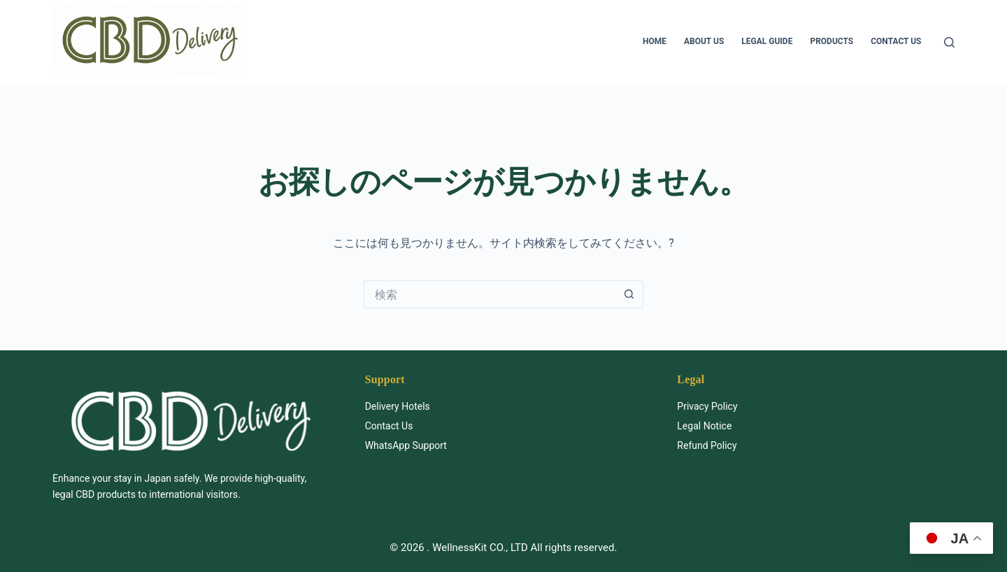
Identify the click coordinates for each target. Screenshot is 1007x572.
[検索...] (489, 294)
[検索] (949, 42)
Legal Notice (704, 425)
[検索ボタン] (629, 294)
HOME (654, 41)
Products (831, 41)
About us (704, 41)
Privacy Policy (707, 406)
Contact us (896, 41)
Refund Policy (706, 445)
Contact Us (389, 425)
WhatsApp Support (406, 445)
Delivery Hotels (397, 406)
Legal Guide (766, 41)
